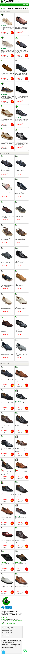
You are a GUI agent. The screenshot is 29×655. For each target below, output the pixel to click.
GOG (2, 622)
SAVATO (20, 620)
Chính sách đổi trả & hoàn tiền (8, 629)
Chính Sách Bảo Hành (7, 632)
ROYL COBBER (11, 622)
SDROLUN (14, 620)
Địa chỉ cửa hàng (5, 635)
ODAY (10, 620)
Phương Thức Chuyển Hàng (8, 627)
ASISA (5, 622)
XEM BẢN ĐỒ (4, 617)
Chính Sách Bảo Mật (6, 634)
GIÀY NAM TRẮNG (10, 623)
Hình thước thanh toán (7, 630)
